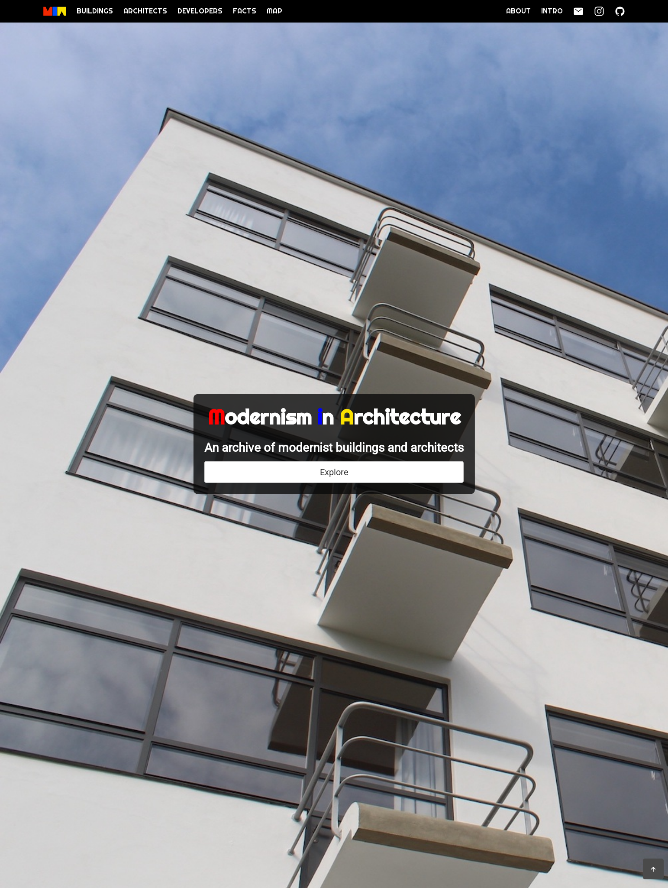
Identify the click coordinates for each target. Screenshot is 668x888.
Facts (244, 11)
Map (274, 11)
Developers (200, 11)
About (518, 11)
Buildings (95, 11)
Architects (145, 11)
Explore (334, 472)
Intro (552, 11)
